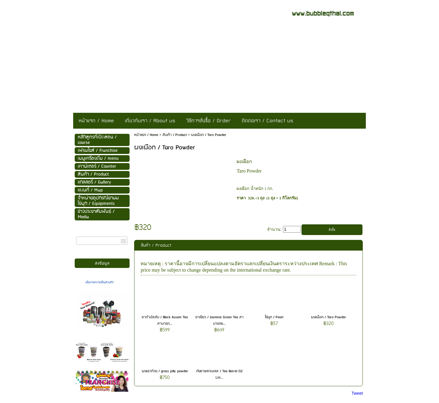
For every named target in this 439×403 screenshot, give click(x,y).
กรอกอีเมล (84, 233)
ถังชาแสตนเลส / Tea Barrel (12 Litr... (219, 374)
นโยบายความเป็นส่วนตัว (99, 282)
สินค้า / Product (174, 135)
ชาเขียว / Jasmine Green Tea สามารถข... (219, 320)
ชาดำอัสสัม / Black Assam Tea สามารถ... (165, 320)
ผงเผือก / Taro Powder (328, 317)
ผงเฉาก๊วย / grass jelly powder (165, 371)
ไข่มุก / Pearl (274, 317)
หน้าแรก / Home (146, 135)
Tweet (357, 393)
